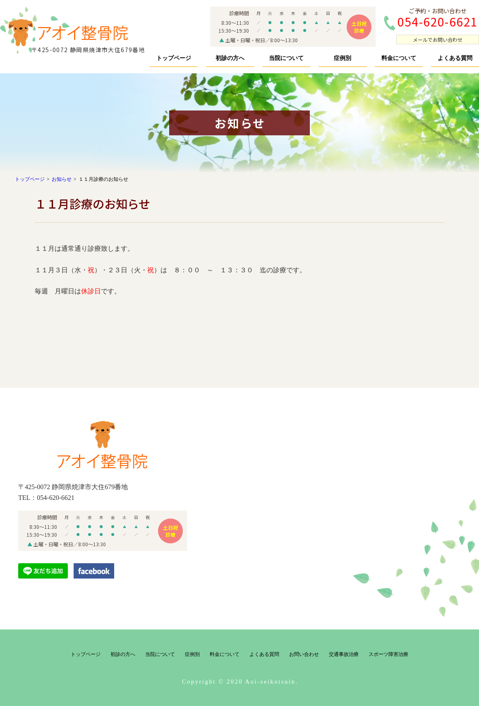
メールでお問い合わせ (437, 39)
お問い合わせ (304, 654)
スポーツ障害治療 (388, 654)
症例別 (342, 58)
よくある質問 (455, 58)
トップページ (173, 58)
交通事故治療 (344, 654)
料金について (398, 58)
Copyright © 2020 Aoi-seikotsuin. (240, 682)
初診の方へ (230, 58)
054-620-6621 (55, 497)
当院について (286, 58)
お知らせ (62, 179)
